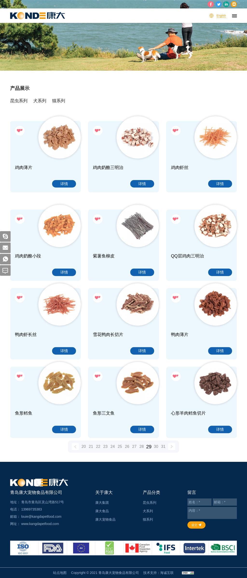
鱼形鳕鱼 (23, 441)
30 (156, 451)
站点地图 (60, 573)
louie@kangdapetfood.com (41, 516)
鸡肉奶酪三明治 (108, 167)
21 (91, 451)
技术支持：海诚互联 (158, 573)
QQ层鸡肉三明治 (187, 284)
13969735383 (31, 509)
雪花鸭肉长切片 (108, 363)
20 (84, 451)
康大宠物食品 (105, 519)
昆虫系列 (18, 100)
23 (105, 451)
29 (148, 451)
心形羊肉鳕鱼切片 (188, 441)
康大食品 (102, 511)
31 (163, 451)
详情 (64, 184)
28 (141, 451)
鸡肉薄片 (23, 167)
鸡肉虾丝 (179, 167)
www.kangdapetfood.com (40, 524)
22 (98, 451)
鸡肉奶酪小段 (28, 284)
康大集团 (102, 502)
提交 (194, 525)
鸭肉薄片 (179, 363)
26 (127, 451)
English (221, 15)
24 (112, 451)
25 (120, 451)
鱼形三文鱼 (104, 441)
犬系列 (39, 100)
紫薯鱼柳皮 (104, 284)
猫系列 (58, 100)
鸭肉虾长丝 (26, 363)
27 (134, 451)
